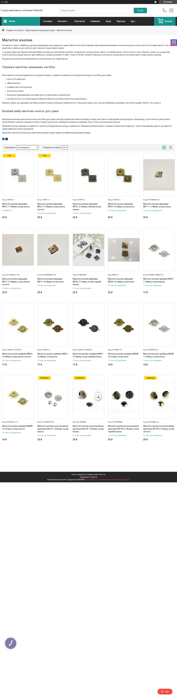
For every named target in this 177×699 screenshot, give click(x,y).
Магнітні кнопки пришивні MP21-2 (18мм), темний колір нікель (87, 207)
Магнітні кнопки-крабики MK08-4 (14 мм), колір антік (123, 355)
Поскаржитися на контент (96, 480)
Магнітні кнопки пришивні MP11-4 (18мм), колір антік (50, 280)
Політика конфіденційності (119, 480)
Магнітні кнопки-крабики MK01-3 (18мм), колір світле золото (17, 355)
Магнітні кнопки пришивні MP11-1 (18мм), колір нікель (157, 205)
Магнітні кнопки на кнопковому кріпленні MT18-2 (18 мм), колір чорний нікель (123, 429)
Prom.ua (102, 474)
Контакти (80, 21)
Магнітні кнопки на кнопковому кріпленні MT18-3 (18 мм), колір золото (158, 429)
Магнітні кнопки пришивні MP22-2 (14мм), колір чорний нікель (87, 282)
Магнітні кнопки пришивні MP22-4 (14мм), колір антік (121, 280)
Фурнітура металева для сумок (40, 30)
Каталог (62, 21)
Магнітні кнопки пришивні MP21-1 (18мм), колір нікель (16, 205)
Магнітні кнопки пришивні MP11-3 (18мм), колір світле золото (16, 282)
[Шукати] (140, 10)
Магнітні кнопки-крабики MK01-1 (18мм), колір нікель (158, 280)
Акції (108, 21)
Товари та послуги (14, 30)
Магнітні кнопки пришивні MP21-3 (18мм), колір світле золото (51, 207)
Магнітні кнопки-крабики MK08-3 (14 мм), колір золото (17, 427)
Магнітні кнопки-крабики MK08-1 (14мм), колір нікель (158, 355)
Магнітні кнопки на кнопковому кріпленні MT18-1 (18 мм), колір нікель (88, 429)
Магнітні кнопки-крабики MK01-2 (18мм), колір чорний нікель (88, 355)
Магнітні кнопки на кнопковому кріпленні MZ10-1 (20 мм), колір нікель (52, 429)
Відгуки (121, 21)
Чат (165, 691)
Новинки (95, 21)
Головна (47, 21)
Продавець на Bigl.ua (88, 477)
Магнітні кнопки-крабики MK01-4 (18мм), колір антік (52, 355)
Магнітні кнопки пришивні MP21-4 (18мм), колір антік (121, 205)
